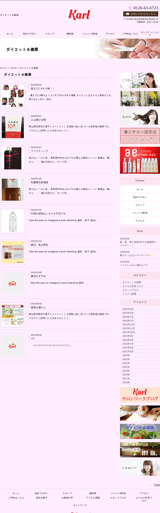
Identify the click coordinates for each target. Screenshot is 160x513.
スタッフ (50, 33)
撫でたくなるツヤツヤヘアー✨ (136, 255)
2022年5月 (128, 351)
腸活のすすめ (38, 276)
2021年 (126, 363)
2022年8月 (128, 340)
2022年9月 (128, 336)
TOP (157, 485)
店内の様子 (42, 497)
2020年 (126, 367)
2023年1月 (128, 320)
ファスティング (39, 151)
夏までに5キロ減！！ (43, 88)
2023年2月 (128, 317)
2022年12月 (128, 324)
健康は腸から (38, 307)
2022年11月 (128, 328)
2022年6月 (128, 347)
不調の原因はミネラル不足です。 (49, 213)
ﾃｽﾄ (33, 338)
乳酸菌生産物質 (39, 182)
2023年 (126, 355)
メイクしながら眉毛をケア (134, 265)
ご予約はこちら (130, 33)
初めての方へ (30, 33)
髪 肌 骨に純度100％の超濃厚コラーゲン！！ (138, 244)
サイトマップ (80, 505)
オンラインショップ (150, 33)
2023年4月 (128, 309)
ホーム (10, 33)
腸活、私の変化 (39, 244)
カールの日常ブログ (132, 286)
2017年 (126, 378)
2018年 (126, 374)
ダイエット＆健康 (29, 68)
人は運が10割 (38, 119)
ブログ (13, 68)
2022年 (126, 359)
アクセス (110, 33)
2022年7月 (128, 343)
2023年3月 (128, 313)
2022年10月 (128, 332)
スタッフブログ (130, 290)
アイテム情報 (129, 294)
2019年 (126, 370)
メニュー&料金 (90, 33)
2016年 (126, 382)
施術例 (70, 33)
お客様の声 (67, 497)
